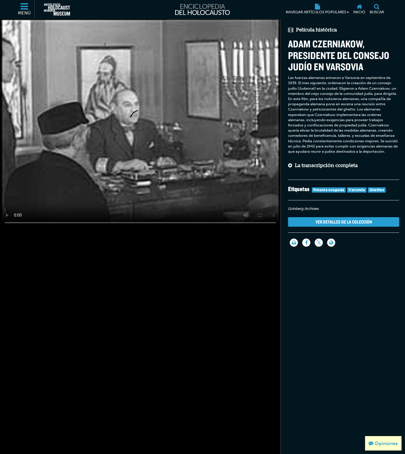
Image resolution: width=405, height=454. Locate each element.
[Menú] (24, 9)
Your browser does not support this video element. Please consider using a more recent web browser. (140, 124)
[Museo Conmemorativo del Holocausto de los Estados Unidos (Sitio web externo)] (57, 9)
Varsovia (357, 190)
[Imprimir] (294, 243)
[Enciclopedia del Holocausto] (202, 9)
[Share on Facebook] (306, 243)
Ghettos (376, 190)
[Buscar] (377, 9)
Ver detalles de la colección (344, 222)
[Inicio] (359, 9)
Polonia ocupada (328, 190)
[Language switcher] (331, 243)
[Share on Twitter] (319, 243)
